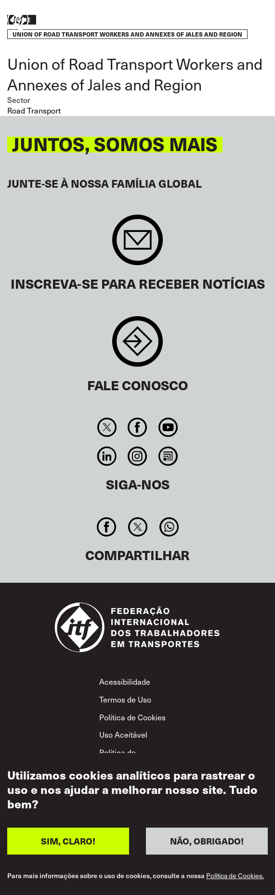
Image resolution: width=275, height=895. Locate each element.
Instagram (137, 456)
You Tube (167, 427)
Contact (137, 346)
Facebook (137, 427)
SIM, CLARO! (68, 841)
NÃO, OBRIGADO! (207, 841)
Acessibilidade (124, 682)
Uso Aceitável (123, 734)
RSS (167, 456)
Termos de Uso (125, 699)
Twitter (107, 427)
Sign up (137, 245)
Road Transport (34, 110)
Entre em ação (239, 20)
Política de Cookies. (235, 876)
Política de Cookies (132, 717)
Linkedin (107, 456)
